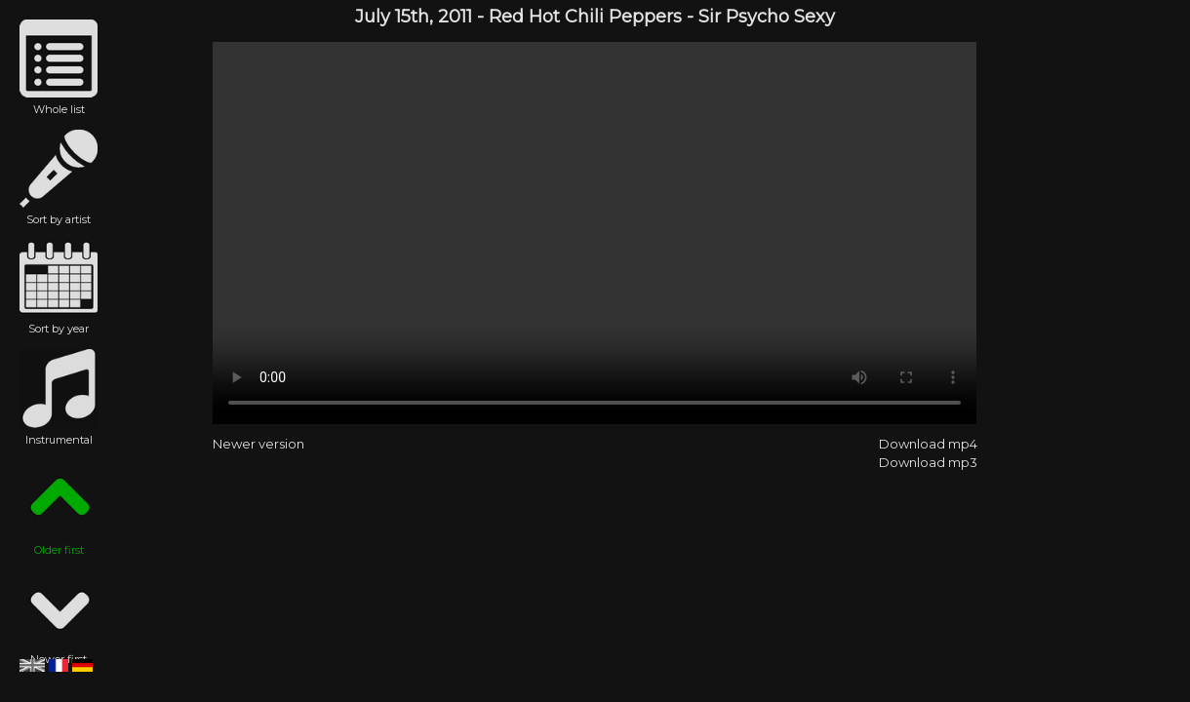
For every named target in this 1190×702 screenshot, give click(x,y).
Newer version (258, 443)
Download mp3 (928, 462)
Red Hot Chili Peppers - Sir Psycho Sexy (594, 233)
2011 (455, 16)
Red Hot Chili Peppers (585, 16)
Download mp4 (928, 443)
